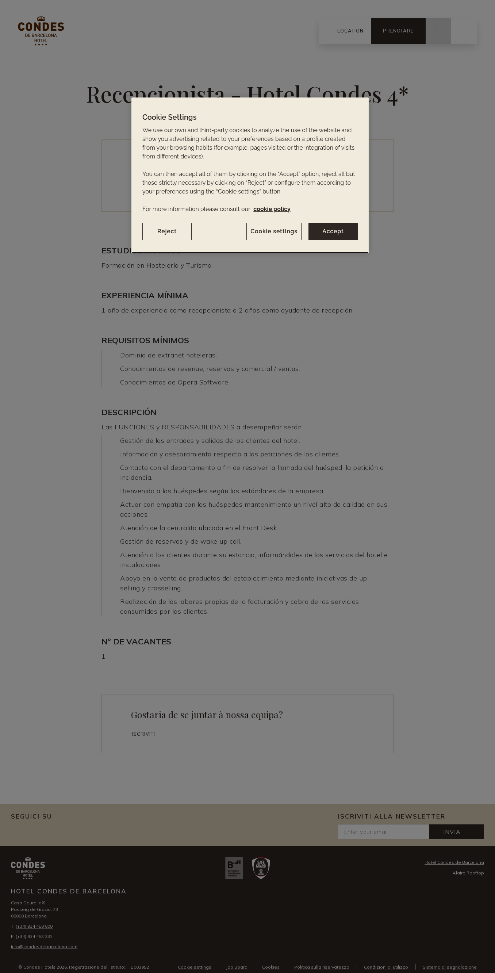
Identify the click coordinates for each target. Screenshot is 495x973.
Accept (333, 231)
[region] (250, 175)
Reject (167, 231)
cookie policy (271, 209)
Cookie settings (274, 231)
